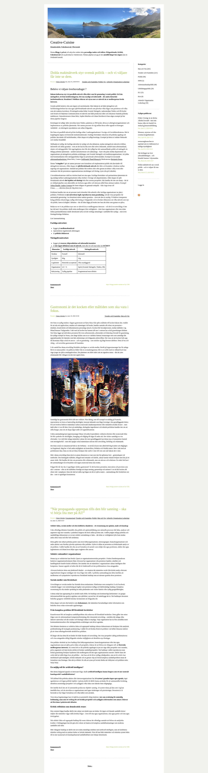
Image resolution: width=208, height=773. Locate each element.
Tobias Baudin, (55, 185)
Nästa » (90, 766)
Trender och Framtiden (90, 82)
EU (105, 82)
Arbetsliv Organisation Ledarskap (118, 82)
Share (52, 287)
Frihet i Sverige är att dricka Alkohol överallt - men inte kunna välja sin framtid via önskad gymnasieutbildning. (147, 123)
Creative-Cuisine (62, 42)
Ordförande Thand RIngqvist (91, 159)
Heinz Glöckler (60, 82)
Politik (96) (142, 77)
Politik (100, 82)
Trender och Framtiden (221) (148, 73)
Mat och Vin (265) (144, 69)
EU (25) (140, 93)
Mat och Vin (125, 316)
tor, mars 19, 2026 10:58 (72, 316)
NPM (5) (141, 81)
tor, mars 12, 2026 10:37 (57, 520)
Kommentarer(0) (55, 284)
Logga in (141, 185)
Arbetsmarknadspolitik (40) (147, 85)
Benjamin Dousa (116, 159)
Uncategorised (70, 518)
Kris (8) (140, 96)
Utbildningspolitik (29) (146, 89)
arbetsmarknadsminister (58, 159)
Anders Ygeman (66, 185)
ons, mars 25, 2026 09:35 (72, 82)
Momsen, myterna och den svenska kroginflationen (147, 134)
